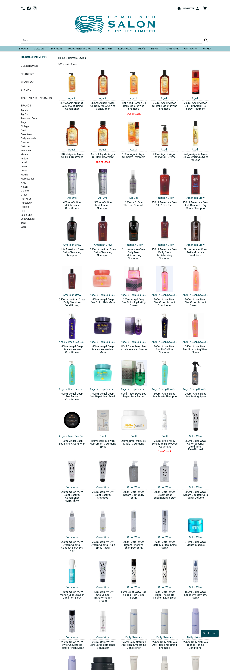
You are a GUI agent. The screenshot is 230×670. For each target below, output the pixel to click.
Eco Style (26, 150)
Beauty (155, 48)
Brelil (23, 130)
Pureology (26, 203)
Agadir (24, 110)
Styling (26, 89)
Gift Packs (191, 48)
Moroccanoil (27, 178)
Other (207, 48)
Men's (141, 48)
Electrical (125, 48)
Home (61, 57)
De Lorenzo (27, 146)
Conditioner (29, 65)
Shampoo (27, 81)
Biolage (25, 126)
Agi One (25, 114)
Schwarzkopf (28, 219)
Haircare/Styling (79, 48)
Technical (56, 48)
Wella (24, 227)
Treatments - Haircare (36, 97)
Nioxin (24, 186)
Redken (25, 207)
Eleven (24, 154)
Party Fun (26, 198)
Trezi (23, 223)
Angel (24, 122)
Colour (39, 48)
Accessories (105, 48)
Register (189, 8)
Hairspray (28, 73)
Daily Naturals (28, 138)
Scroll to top (209, 633)
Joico (24, 166)
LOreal (24, 170)
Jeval (24, 162)
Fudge (24, 158)
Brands (23, 48)
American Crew (29, 118)
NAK (23, 182)
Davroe (25, 142)
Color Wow (27, 134)
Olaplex (25, 190)
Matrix (24, 174)
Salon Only (26, 215)
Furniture (172, 48)
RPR (23, 211)
